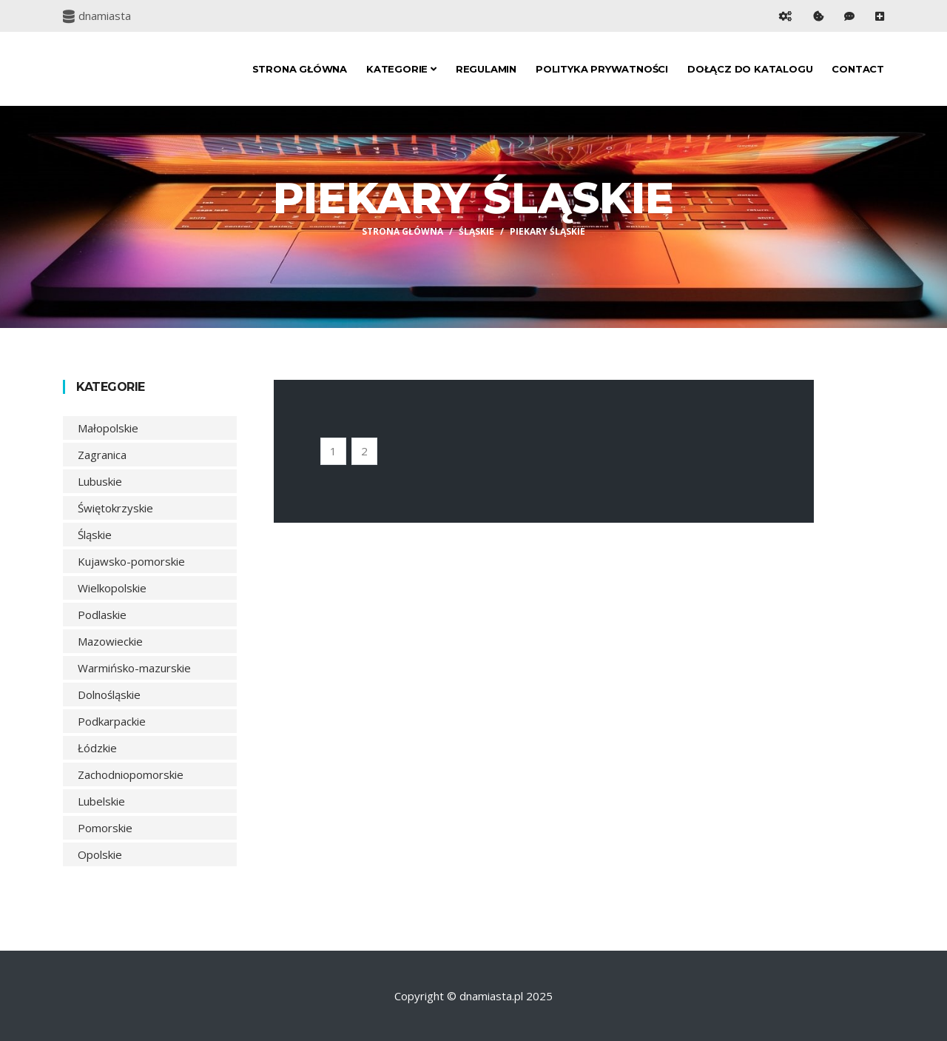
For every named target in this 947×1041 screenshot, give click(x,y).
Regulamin (486, 69)
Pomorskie (105, 827)
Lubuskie (100, 481)
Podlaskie (102, 614)
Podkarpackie (112, 721)
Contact (858, 69)
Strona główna (299, 69)
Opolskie (100, 854)
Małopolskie (108, 428)
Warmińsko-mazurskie (134, 667)
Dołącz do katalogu (749, 69)
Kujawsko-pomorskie (131, 561)
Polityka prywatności (602, 69)
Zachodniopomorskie (130, 774)
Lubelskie (101, 801)
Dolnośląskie (109, 694)
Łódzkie (97, 747)
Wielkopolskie (112, 587)
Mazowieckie (110, 641)
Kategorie (401, 69)
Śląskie (476, 231)
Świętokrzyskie (115, 508)
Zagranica (102, 454)
